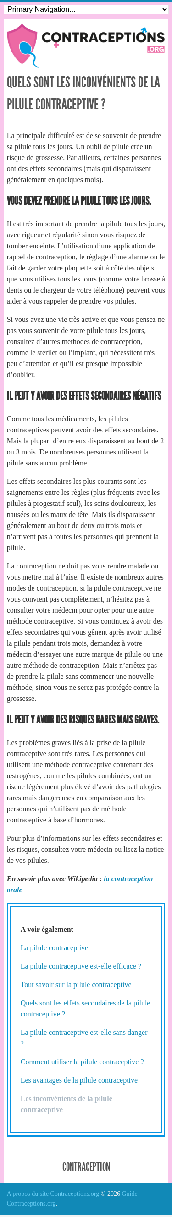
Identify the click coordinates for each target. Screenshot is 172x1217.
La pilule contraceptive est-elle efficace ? (81, 966)
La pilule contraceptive (54, 948)
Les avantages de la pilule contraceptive (79, 1080)
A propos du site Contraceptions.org (53, 1193)
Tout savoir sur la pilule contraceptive (76, 984)
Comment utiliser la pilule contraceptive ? (82, 1062)
